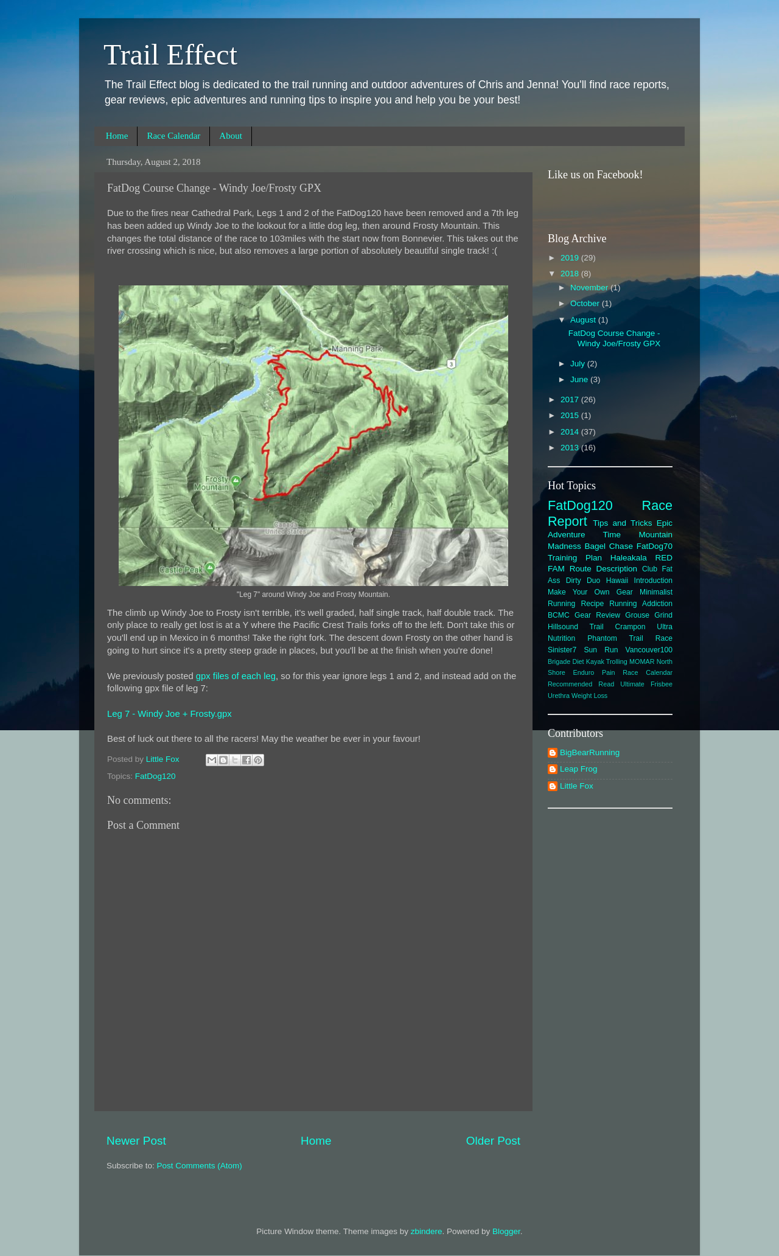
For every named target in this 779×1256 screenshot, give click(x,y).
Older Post (493, 1140)
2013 (571, 447)
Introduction (653, 580)
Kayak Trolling (606, 661)
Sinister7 (562, 650)
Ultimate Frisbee (646, 684)
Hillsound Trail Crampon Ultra (610, 627)
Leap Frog (579, 768)
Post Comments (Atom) (199, 1165)
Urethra (559, 695)
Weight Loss (589, 695)
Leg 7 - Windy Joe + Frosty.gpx (169, 714)
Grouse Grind (648, 615)
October (586, 303)
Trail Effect (170, 54)
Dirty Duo (583, 580)
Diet (578, 661)
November (590, 287)
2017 (571, 399)
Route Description (603, 568)
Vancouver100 (649, 650)
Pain (608, 672)
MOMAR (641, 661)
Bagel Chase (609, 546)
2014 (571, 431)
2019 (571, 257)
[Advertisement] (610, 1003)
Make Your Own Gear (590, 592)
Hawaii (617, 580)
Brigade (559, 661)
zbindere (426, 1231)
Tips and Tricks (622, 523)
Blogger (506, 1231)
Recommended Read (581, 684)
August (584, 319)
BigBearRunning (590, 752)
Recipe (592, 603)
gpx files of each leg (236, 676)
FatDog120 (155, 776)
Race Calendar (173, 136)
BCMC (559, 615)
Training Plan (575, 557)
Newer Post (136, 1140)
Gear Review (597, 615)
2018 (571, 273)
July (578, 363)
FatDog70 (654, 546)
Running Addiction (640, 603)
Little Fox (576, 785)
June (580, 379)
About (230, 136)
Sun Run (601, 650)
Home (117, 136)
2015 (571, 415)
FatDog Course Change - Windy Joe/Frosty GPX (614, 338)
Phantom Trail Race (629, 638)
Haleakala (628, 557)
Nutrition (561, 638)
